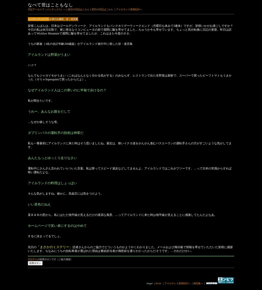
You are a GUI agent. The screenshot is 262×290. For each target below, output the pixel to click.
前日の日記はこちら (78, 9)
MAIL (159, 283)
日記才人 (32, 259)
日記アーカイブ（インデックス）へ (47, 9)
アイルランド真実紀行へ (129, 9)
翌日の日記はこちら (102, 9)
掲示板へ (198, 283)
